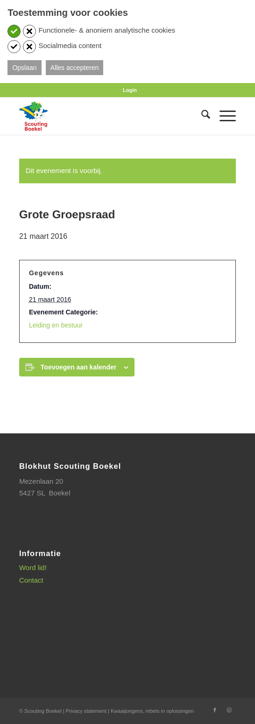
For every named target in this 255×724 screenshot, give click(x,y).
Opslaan (24, 67)
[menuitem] (130, 90)
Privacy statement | (88, 711)
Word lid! (33, 567)
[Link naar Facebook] (215, 710)
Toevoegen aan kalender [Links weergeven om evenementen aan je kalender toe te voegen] (78, 367)
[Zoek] (201, 116)
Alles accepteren (74, 67)
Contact (31, 580)
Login (130, 90)
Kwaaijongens (127, 711)
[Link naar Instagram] (229, 710)
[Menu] (223, 116)
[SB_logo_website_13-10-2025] (105, 116)
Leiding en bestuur (56, 325)
